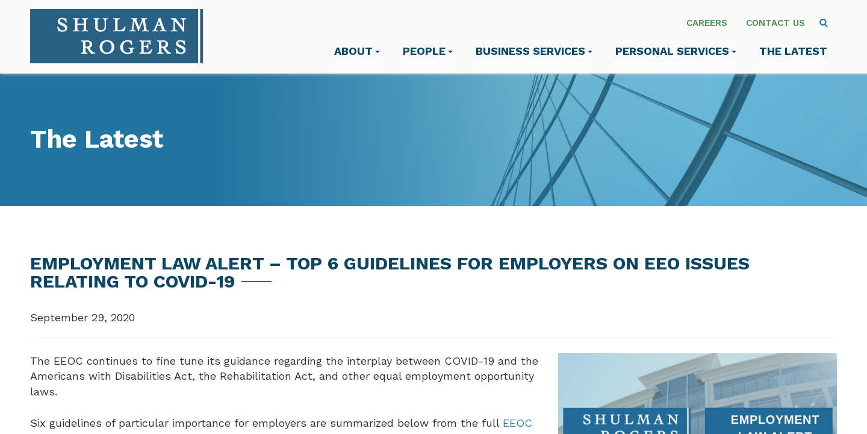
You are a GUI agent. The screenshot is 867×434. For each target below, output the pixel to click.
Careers (706, 22)
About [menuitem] (357, 51)
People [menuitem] (428, 51)
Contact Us (775, 22)
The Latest (793, 51)
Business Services (534, 51)
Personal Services (675, 51)
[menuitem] (823, 22)
